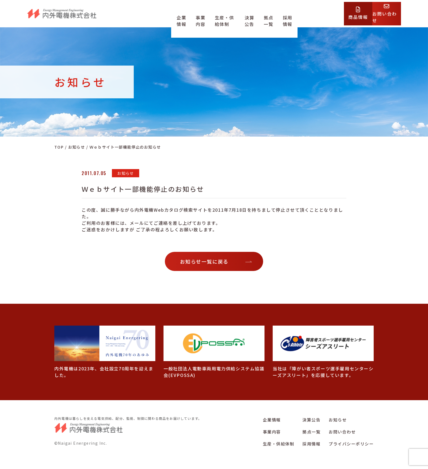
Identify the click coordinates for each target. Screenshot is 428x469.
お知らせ (338, 420)
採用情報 (310, 17)
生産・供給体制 (233, 17)
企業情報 (178, 17)
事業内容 (202, 17)
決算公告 (263, 17)
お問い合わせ (342, 432)
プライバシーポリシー (351, 444)
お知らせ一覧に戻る (204, 261)
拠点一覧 (287, 17)
